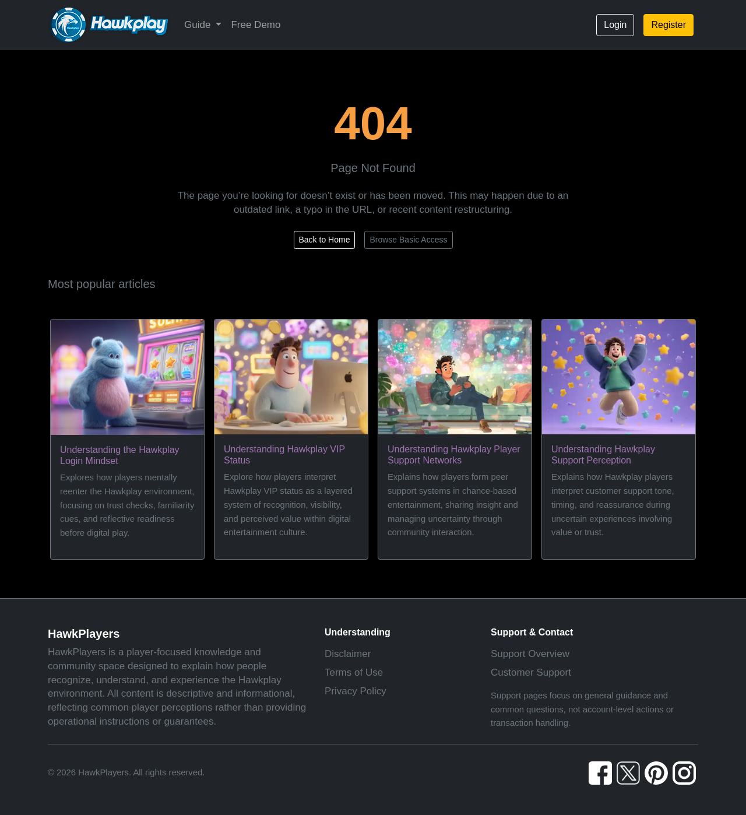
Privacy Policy (355, 691)
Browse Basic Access (408, 239)
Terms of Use (354, 672)
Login (615, 25)
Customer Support (531, 672)
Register (668, 25)
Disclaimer (348, 653)
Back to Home (324, 239)
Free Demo (255, 24)
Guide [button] (198, 24)
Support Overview (530, 653)
